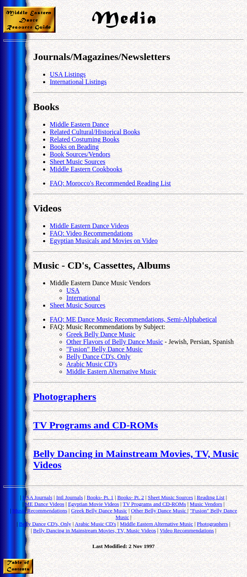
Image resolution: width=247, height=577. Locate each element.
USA (73, 290)
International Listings (78, 81)
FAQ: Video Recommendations (91, 233)
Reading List (211, 497)
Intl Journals (69, 497)
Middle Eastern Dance (79, 124)
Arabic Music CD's (91, 364)
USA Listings (68, 74)
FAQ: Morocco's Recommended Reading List (110, 183)
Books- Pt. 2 (130, 497)
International (83, 297)
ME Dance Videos (44, 504)
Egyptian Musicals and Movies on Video (104, 240)
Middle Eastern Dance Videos (89, 225)
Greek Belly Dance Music (101, 334)
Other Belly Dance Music (159, 510)
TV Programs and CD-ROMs (95, 425)
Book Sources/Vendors (80, 154)
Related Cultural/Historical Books (95, 131)
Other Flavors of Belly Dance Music (114, 341)
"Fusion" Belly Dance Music (104, 349)
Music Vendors (206, 504)
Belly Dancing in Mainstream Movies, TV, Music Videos (94, 530)
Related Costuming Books (84, 139)
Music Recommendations (40, 510)
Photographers (64, 396)
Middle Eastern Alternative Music (111, 371)
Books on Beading (74, 146)
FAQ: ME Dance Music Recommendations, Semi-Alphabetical (133, 319)
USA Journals (37, 497)
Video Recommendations (187, 530)
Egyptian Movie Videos (93, 504)
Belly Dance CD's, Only (98, 356)
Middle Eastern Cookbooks (86, 169)
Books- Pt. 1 (100, 497)
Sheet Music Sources (77, 161)
